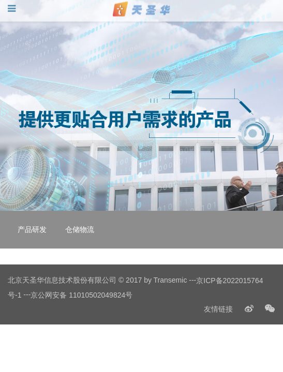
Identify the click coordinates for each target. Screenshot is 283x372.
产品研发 (32, 229)
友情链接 (218, 309)
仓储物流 (79, 229)
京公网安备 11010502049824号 (81, 295)
